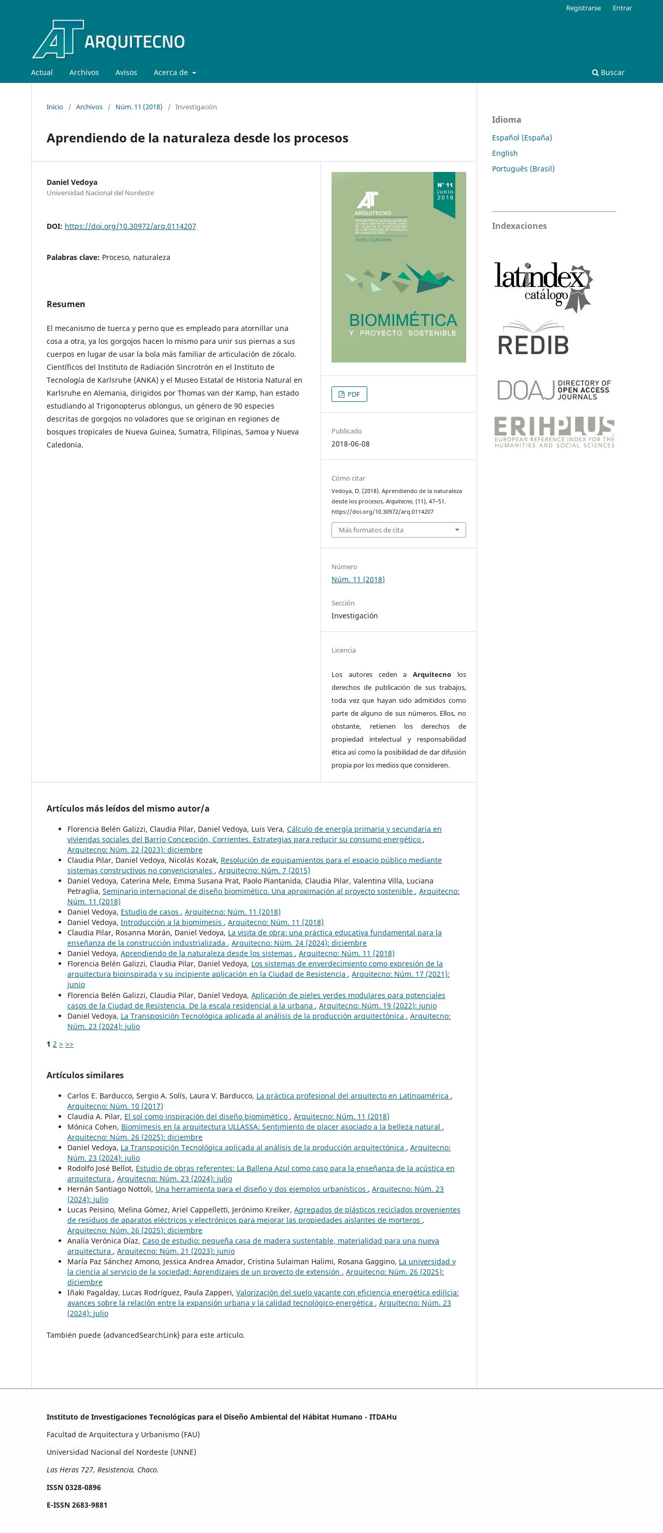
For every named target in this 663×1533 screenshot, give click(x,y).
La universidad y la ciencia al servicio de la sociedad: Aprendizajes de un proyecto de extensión (261, 1266)
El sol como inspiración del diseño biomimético (207, 1116)
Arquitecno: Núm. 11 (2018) (233, 912)
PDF (353, 394)
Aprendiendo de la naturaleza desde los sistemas (208, 953)
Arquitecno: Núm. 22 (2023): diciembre (135, 850)
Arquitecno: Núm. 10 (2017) (115, 1106)
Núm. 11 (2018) (139, 106)
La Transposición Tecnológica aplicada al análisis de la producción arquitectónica (263, 1016)
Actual (42, 72)
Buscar (608, 72)
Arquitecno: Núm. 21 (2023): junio (176, 1251)
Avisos (126, 72)
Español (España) (522, 137)
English (505, 153)
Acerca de (172, 72)
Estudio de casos (151, 912)
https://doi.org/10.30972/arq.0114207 (130, 226)
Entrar (622, 7)
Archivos (84, 72)
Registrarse (583, 7)
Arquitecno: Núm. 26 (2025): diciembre (135, 1137)
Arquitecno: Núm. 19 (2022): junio (378, 1005)
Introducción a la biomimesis (172, 922)
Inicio (55, 106)
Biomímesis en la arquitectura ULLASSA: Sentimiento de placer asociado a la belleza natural (281, 1127)
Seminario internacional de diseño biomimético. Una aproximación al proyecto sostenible (259, 891)
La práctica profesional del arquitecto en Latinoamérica (353, 1096)
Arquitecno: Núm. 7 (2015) (264, 870)
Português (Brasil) (523, 168)
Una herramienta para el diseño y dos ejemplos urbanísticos (261, 1189)
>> (69, 1044)
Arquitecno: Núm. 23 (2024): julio (174, 1178)
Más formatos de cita (371, 529)
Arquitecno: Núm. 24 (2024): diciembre (299, 943)
